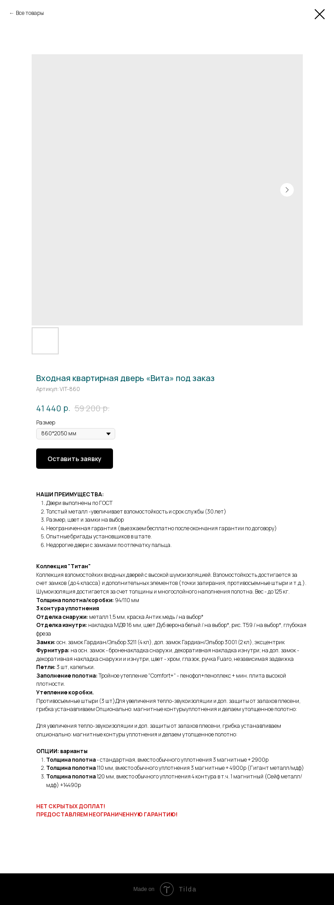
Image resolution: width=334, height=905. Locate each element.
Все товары (30, 13)
